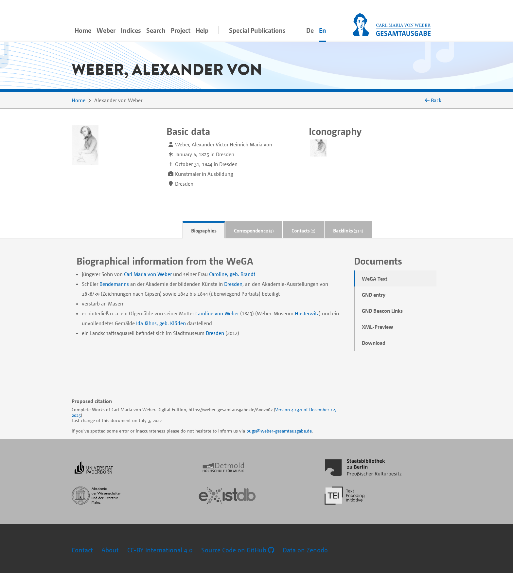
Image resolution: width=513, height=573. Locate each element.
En (322, 30)
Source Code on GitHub (237, 550)
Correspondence (254, 230)
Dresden (233, 284)
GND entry (373, 294)
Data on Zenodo (305, 550)
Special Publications (257, 30)
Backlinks (348, 230)
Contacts (303, 230)
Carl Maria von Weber (148, 274)
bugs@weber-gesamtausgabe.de (279, 431)
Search (156, 30)
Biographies (203, 230)
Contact (82, 550)
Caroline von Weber (217, 313)
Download (373, 343)
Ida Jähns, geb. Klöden (161, 323)
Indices (131, 30)
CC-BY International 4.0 (160, 550)
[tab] (204, 230)
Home (83, 30)
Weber (106, 30)
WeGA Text (374, 278)
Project (180, 30)
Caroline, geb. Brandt (232, 274)
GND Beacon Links (382, 310)
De (310, 30)
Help (202, 30)
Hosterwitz (307, 313)
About (110, 550)
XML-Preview (377, 326)
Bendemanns (114, 284)
